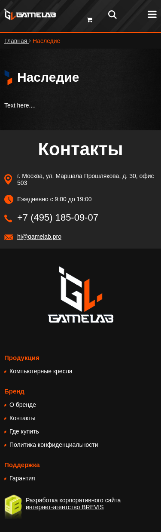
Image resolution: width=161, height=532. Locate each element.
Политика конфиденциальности (53, 444)
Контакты (22, 418)
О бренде (22, 404)
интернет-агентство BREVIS (65, 507)
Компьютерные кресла (41, 371)
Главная (16, 40)
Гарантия (22, 478)
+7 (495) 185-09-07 (57, 217)
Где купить (24, 431)
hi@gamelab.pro (39, 236)
